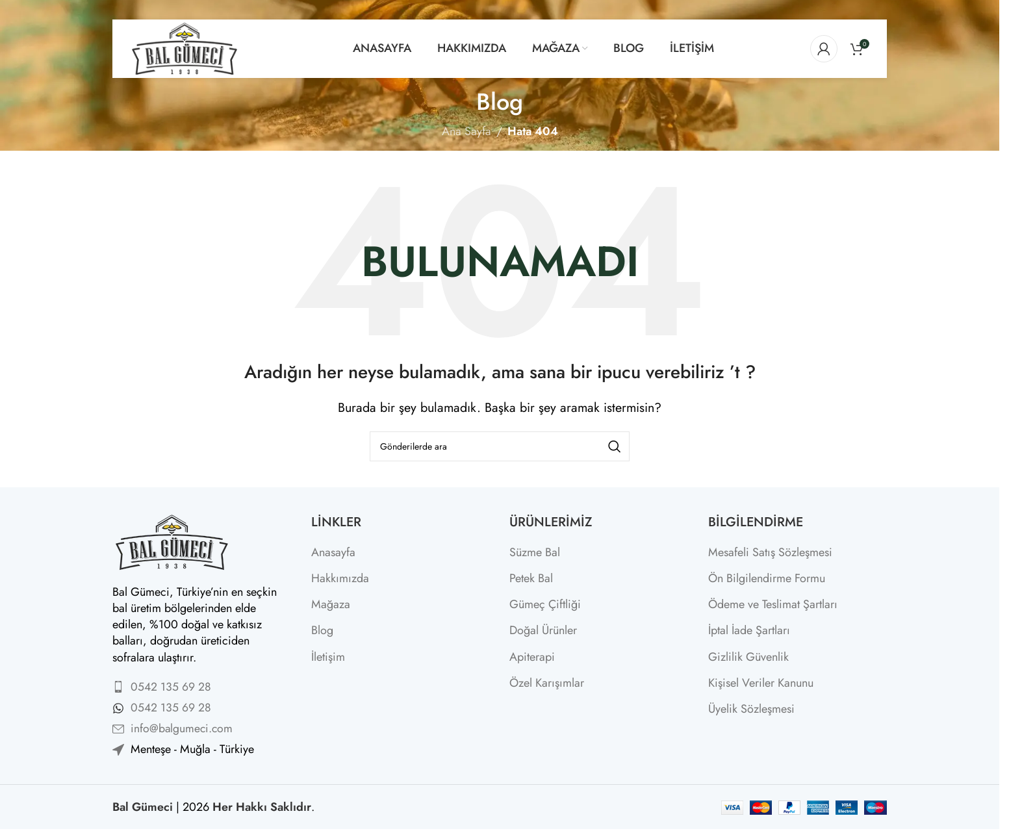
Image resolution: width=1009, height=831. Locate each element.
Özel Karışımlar (546, 683)
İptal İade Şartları (749, 630)
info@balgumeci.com (183, 728)
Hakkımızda (340, 578)
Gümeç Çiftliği (545, 604)
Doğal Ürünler (543, 630)
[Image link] (170, 541)
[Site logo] (184, 47)
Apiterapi (532, 657)
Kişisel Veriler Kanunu (760, 683)
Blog (322, 630)
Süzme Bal (534, 552)
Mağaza (330, 604)
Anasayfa (333, 552)
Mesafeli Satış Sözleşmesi (770, 552)
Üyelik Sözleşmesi (751, 709)
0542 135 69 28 (171, 686)
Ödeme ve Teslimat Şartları (772, 604)
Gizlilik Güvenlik (748, 657)
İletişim (328, 657)
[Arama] (500, 446)
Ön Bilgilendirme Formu (766, 578)
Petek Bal (531, 578)
